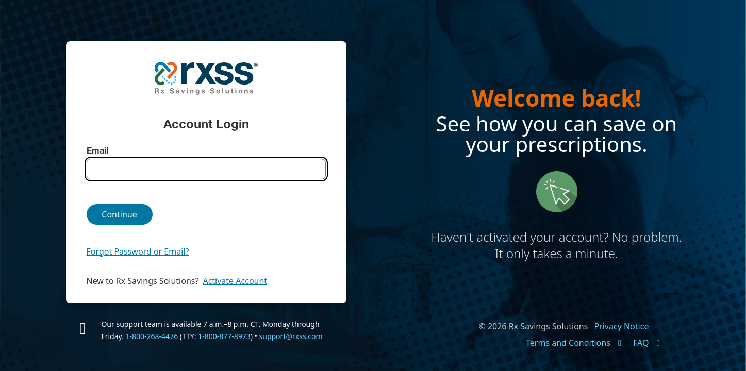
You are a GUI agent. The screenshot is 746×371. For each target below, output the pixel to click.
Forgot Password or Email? (138, 251)
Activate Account (235, 280)
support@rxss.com (291, 336)
